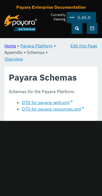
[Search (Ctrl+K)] (77, 28)
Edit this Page (83, 45)
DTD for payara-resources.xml (51, 109)
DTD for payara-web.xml (46, 102)
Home (10, 45)
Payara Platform (36, 45)
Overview (14, 59)
